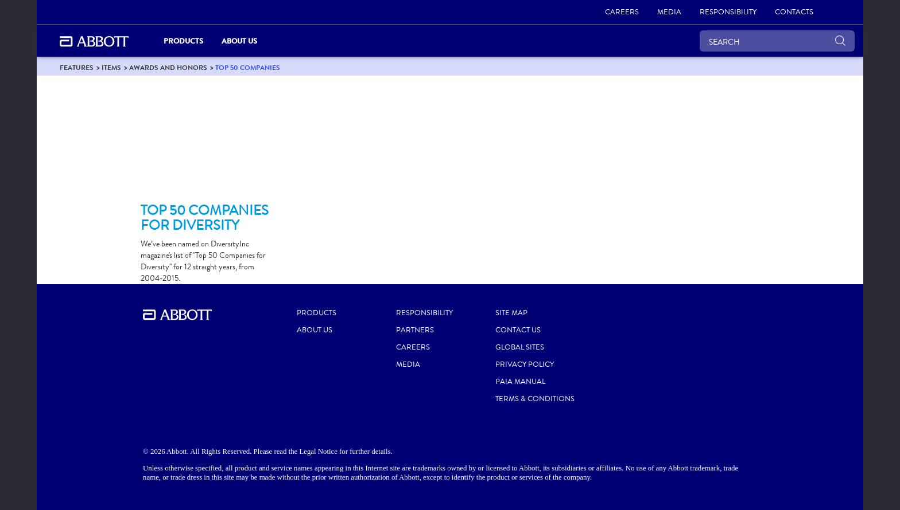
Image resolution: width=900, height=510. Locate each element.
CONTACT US (518, 330)
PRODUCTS (316, 313)
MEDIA (408, 364)
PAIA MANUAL (520, 381)
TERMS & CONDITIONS (535, 399)
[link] (622, 13)
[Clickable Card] (204, 144)
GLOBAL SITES (519, 347)
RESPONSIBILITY (424, 313)
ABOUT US (314, 330)
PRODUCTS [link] (183, 41)
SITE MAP (511, 313)
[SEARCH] (777, 41)
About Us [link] (239, 41)
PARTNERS (415, 330)
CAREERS (413, 347)
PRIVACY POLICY (524, 364)
